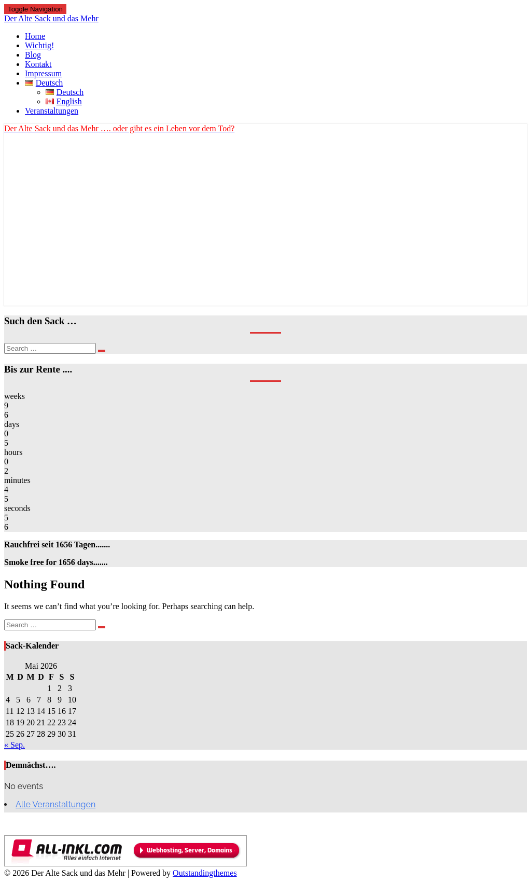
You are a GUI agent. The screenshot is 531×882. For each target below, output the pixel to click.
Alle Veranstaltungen (55, 804)
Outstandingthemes (205, 873)
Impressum (43, 73)
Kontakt (38, 64)
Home (35, 36)
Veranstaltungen (51, 110)
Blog (33, 54)
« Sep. (14, 744)
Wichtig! (39, 45)
